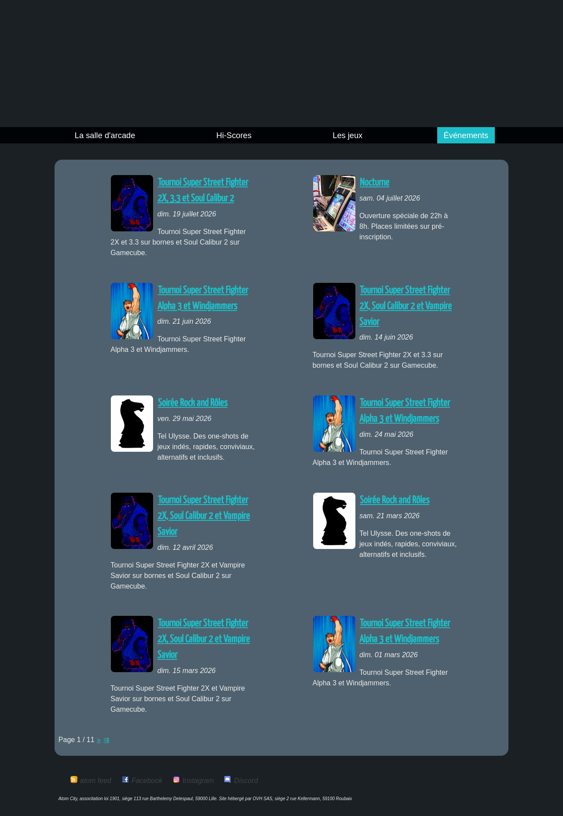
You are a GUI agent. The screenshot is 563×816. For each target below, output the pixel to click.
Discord (246, 780)
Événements (466, 135)
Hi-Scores (234, 135)
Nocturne (374, 183)
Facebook (147, 780)
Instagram (198, 780)
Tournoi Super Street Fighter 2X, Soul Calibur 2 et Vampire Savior (405, 306)
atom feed (95, 780)
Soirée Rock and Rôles (192, 403)
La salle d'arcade (105, 135)
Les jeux (347, 135)
